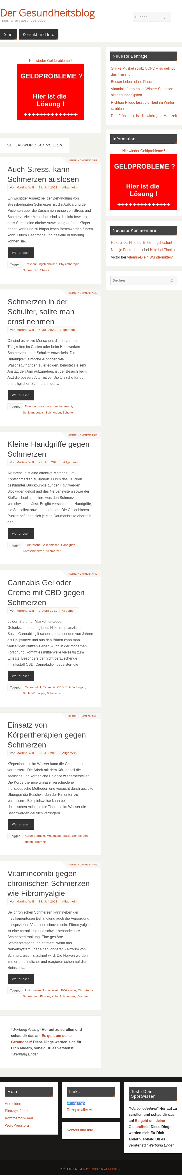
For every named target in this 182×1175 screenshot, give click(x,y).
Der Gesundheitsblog (47, 12)
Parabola (93, 1169)
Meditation (54, 835)
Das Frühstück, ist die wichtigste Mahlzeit (144, 116)
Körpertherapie (35, 835)
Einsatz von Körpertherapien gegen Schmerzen (46, 735)
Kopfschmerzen (33, 551)
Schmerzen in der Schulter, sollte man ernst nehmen (40, 311)
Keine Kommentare (82, 160)
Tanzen (28, 842)
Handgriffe (68, 545)
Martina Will (25, 187)
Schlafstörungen (34, 693)
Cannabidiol (33, 687)
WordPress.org (17, 1125)
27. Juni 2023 (48, 462)
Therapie (41, 842)
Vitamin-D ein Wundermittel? (150, 257)
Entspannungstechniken (41, 264)
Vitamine (83, 996)
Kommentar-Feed (19, 1118)
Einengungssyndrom (39, 406)
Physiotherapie (69, 264)
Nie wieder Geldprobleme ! (50, 61)
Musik (66, 835)
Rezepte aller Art (80, 1110)
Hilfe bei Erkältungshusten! (150, 242)
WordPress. (113, 1169)
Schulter (68, 412)
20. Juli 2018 (48, 753)
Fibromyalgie (49, 996)
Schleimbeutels (33, 412)
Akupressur (32, 545)
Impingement (63, 406)
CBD (60, 687)
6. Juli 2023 (47, 329)
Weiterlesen (21, 252)
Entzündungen (75, 687)
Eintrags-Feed (16, 1111)
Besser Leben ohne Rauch (132, 82)
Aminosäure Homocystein (41, 990)
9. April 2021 (48, 610)
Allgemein (69, 187)
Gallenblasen (50, 545)
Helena (116, 242)
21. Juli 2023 (48, 187)
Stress (44, 270)
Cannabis (49, 687)
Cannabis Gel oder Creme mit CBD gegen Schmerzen (46, 592)
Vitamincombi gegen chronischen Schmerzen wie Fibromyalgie (48, 883)
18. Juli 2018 (48, 901)
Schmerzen (31, 270)
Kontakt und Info (80, 1130)
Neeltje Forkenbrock (127, 250)
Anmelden (13, 1104)
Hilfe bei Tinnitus (163, 250)
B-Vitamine (68, 990)
